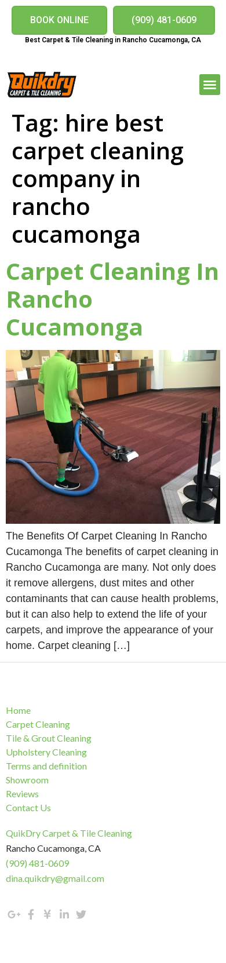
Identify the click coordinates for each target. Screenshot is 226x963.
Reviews (22, 793)
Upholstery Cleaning (46, 751)
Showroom (27, 779)
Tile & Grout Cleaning (49, 737)
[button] (59, 20)
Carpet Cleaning (38, 723)
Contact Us (28, 807)
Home (18, 710)
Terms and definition (46, 765)
